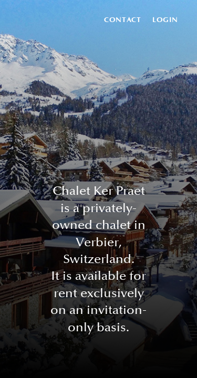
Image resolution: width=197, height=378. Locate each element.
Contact (122, 20)
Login (165, 20)
